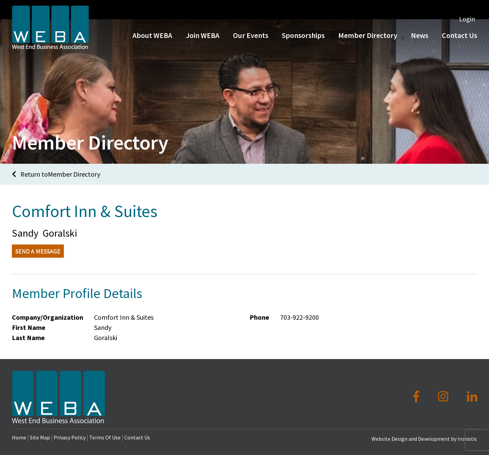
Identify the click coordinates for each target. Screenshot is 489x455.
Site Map (40, 437)
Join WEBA (202, 40)
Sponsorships (303, 40)
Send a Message (37, 251)
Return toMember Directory (56, 174)
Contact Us (137, 437)
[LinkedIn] (472, 397)
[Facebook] (417, 397)
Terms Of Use (105, 437)
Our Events (250, 40)
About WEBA (152, 40)
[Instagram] (444, 397)
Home (19, 437)
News (419, 40)
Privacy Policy (70, 437)
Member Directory (367, 40)
